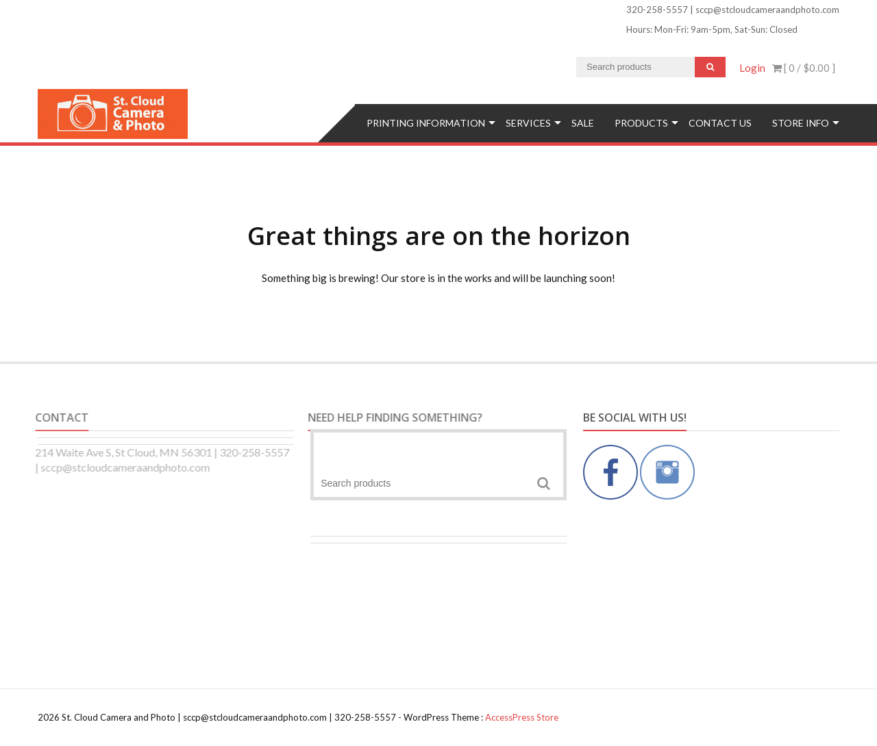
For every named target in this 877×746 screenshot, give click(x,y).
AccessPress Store (521, 717)
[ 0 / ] (803, 68)
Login (752, 68)
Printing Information (426, 123)
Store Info (800, 123)
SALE (582, 123)
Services (528, 123)
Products (641, 123)
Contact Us (720, 123)
